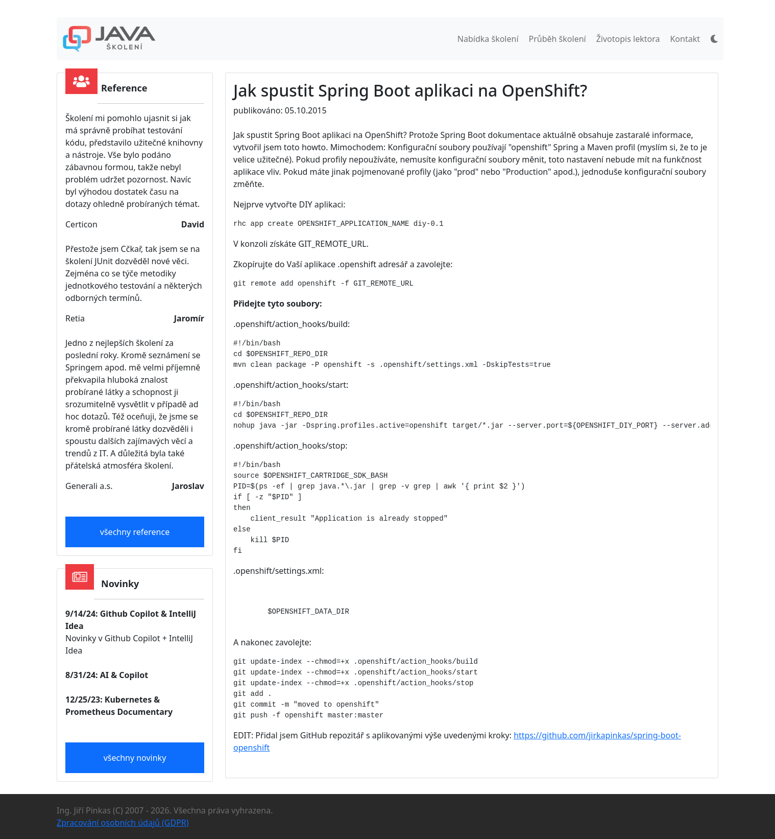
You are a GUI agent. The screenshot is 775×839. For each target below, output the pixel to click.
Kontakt (685, 38)
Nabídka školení (488, 38)
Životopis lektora (628, 38)
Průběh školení (557, 38)
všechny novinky (135, 757)
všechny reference (134, 532)
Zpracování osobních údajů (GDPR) (123, 822)
